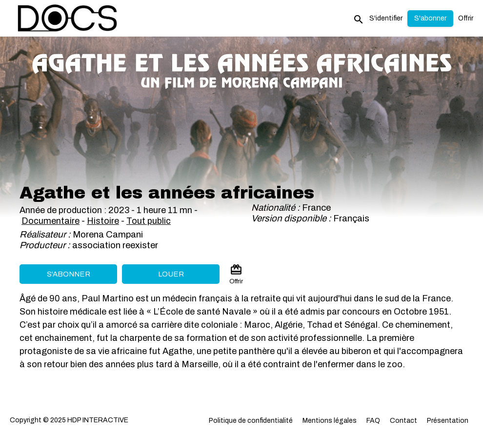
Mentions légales (329, 420)
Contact (403, 420)
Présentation (447, 420)
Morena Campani (108, 234)
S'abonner (68, 274)
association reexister (115, 245)
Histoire (103, 221)
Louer (171, 274)
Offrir (465, 18)
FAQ (373, 420)
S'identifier (385, 18)
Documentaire (50, 221)
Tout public (148, 221)
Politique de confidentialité (251, 420)
